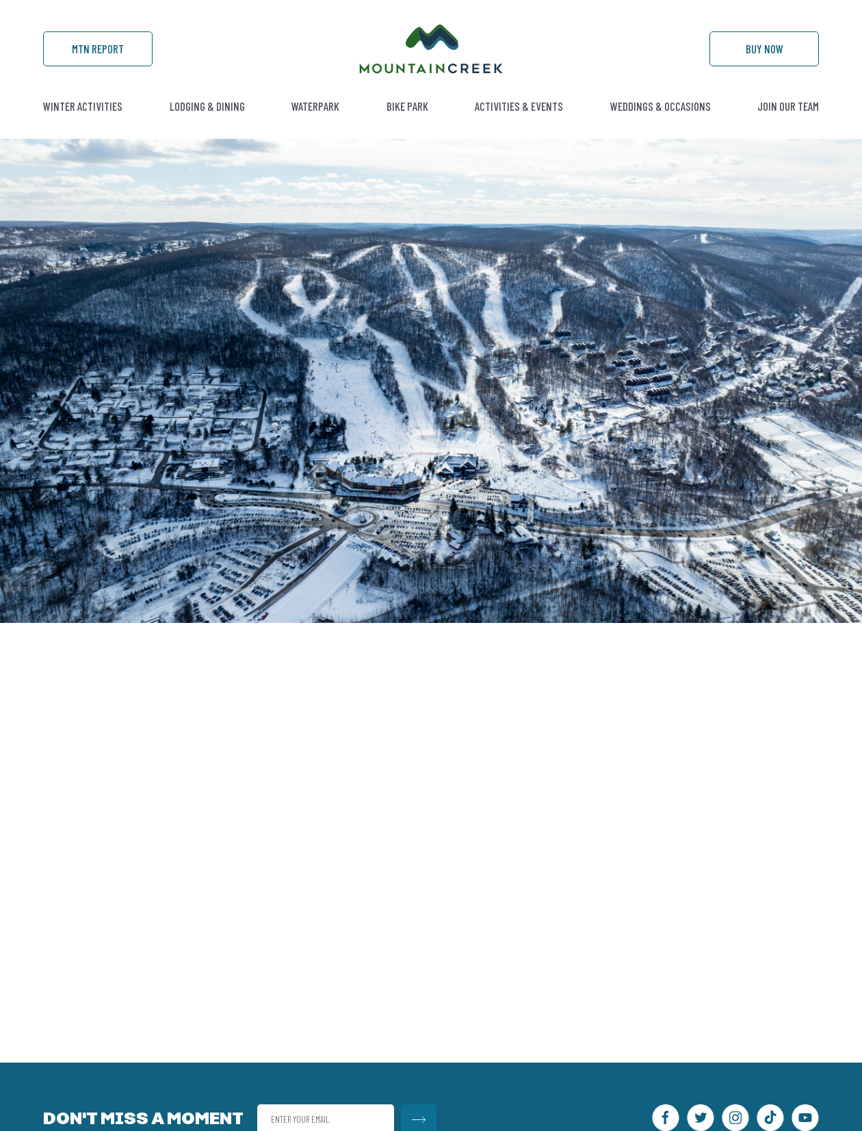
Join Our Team (788, 106)
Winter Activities (82, 106)
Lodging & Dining (207, 106)
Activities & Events (519, 106)
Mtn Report (98, 48)
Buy (764, 48)
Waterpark (315, 106)
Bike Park (407, 106)
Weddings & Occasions (660, 106)
